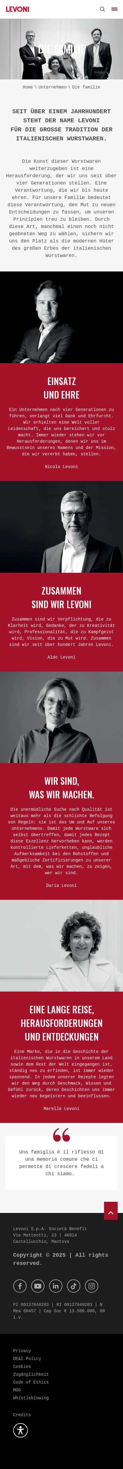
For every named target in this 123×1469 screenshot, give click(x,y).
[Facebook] (19, 1286)
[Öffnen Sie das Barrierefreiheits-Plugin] (20, 1430)
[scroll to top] (111, 1211)
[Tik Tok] (73, 1286)
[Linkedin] (55, 1286)
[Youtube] (37, 1286)
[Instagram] (91, 1286)
